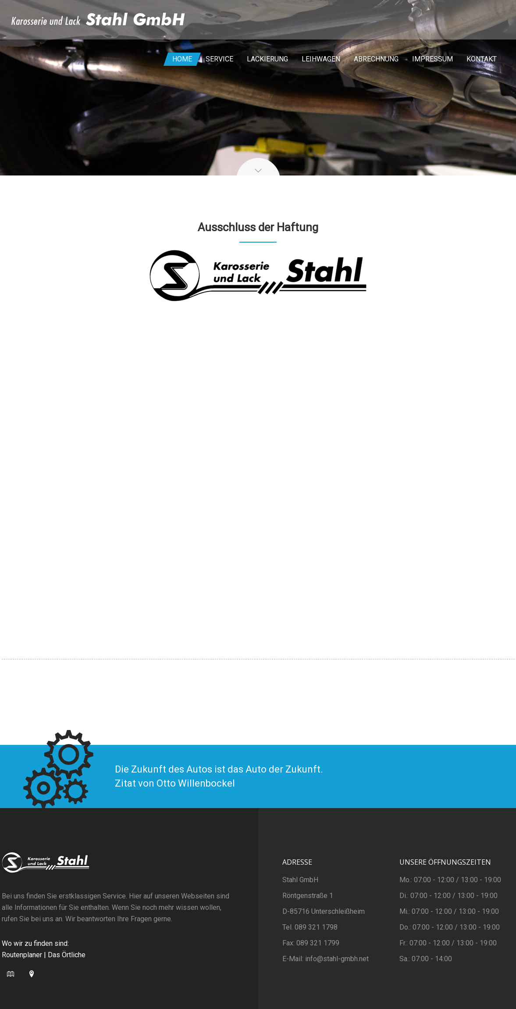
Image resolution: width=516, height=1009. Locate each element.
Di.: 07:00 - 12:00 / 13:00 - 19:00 (448, 895)
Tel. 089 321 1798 (310, 927)
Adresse (297, 862)
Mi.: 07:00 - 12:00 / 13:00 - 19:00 (449, 911)
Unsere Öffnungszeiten (445, 862)
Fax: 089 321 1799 (310, 943)
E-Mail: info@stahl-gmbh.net (325, 959)
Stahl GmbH (300, 880)
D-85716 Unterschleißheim (323, 911)
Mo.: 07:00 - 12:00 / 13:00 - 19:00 (450, 880)
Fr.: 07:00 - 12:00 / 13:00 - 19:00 (448, 943)
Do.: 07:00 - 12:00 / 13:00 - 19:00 (449, 927)
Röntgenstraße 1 (307, 895)
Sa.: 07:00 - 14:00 (425, 959)
